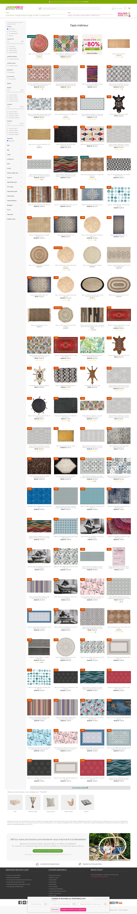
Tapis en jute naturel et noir (39, 325)
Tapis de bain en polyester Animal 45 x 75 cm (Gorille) (65, 627)
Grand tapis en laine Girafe (92, 385)
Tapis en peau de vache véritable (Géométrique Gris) (118, 446)
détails (55, 900)
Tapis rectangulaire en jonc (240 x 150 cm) (118, 627)
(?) (42, 904)
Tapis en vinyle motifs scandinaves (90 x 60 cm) (92, 507)
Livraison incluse (12, 65)
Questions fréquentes (13, 877)
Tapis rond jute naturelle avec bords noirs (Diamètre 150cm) (92, 295)
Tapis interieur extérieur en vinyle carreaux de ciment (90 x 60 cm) (119, 84)
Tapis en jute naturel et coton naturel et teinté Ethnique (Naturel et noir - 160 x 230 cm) (92, 326)
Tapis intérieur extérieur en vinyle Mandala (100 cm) (66, 657)
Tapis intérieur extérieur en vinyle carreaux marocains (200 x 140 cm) (118, 145)
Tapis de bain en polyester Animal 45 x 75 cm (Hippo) (65, 597)
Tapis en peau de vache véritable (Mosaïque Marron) (39, 476)
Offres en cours (54, 877)
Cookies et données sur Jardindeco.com (68, 898)
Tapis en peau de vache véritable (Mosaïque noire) (65, 145)
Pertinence (12, 29)
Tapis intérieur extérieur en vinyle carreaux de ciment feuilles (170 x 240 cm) (118, 598)
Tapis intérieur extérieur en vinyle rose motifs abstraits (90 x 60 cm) (92, 597)
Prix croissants (13, 31)
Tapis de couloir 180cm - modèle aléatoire (39, 657)
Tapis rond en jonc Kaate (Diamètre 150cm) (92, 235)
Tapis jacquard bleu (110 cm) (118, 235)
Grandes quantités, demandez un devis (18, 884)
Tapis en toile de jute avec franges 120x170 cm (39, 235)
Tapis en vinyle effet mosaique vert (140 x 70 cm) (92, 657)
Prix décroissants (13, 33)
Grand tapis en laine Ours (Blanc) (39, 385)
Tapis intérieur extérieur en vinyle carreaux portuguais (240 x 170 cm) (65, 507)
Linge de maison (11, 24)
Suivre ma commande (13, 875)
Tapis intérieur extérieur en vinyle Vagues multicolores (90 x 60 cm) (65, 175)
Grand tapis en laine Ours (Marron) (118, 355)
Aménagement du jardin (21, 15)
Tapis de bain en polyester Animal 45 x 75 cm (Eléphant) (39, 567)
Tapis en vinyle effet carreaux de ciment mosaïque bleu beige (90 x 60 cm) (119, 476)
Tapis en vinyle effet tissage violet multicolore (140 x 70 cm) (39, 597)
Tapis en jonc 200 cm (118, 54)
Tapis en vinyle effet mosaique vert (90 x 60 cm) (66, 567)
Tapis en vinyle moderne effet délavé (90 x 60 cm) (119, 718)
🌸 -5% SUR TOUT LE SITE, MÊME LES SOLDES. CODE (68, 2)
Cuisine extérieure (10, 15)
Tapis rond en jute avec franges (92, 265)
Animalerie (36, 15)
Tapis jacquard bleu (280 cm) (39, 295)
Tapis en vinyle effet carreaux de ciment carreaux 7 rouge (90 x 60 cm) (39, 84)
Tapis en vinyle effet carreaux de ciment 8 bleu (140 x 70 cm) (39, 627)
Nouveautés (52, 884)
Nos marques (53, 886)
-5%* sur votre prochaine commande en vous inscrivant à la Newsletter (48, 839)
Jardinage (30, 15)
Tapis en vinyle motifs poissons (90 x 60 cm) (39, 507)
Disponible (10, 141)
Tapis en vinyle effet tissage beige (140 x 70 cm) (66, 778)
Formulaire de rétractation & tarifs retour (19, 880)
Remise (11, 35)
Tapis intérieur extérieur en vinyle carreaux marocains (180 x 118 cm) (118, 416)
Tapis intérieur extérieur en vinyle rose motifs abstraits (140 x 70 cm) (65, 748)
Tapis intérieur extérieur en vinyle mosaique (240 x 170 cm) (39, 356)
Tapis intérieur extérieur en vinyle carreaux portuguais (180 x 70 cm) (92, 567)
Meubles (70, 15)
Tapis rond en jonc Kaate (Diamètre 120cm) (65, 265)
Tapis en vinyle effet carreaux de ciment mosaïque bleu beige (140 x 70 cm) (39, 114)
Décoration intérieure (86, 15)
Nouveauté (11, 72)
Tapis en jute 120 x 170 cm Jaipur (66, 446)
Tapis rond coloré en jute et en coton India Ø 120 (39, 54)
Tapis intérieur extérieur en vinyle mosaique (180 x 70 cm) (92, 416)
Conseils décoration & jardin (57, 891)
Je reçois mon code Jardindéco (48, 851)
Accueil (9, 22)
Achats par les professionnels (15, 882)
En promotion (11, 79)
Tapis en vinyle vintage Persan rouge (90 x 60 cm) (66, 356)
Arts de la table (76, 15)
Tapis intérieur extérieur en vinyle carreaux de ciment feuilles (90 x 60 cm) (92, 476)
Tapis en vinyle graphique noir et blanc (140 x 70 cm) (118, 175)
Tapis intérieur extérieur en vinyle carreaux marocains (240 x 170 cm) (39, 446)
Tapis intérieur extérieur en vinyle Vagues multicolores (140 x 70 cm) (39, 537)
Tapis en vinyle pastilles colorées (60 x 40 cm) (118, 205)
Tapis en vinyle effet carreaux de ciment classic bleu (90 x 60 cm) (119, 748)
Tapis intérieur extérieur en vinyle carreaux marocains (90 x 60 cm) (66, 84)
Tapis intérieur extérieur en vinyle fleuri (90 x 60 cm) (92, 718)
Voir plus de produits (80, 788)
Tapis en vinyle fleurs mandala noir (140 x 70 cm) (66, 688)
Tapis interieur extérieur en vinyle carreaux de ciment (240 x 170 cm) (92, 627)
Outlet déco (52, 882)
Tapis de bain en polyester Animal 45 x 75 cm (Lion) (92, 537)
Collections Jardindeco (56, 889)
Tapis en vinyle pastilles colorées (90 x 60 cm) (39, 688)
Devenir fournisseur (55, 893)
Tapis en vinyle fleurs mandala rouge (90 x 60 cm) (92, 778)
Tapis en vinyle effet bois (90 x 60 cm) (39, 205)
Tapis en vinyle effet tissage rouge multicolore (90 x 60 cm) (39, 718)
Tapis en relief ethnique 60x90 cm (65, 385)
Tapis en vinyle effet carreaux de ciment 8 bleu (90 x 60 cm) (92, 748)
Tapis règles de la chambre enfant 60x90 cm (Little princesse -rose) (118, 567)
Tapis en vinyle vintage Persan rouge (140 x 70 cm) (119, 325)
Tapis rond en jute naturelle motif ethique (65, 325)
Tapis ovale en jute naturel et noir (119, 295)
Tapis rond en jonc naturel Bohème (39, 265)
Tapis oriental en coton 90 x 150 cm (92, 205)
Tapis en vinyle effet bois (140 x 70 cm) (65, 205)
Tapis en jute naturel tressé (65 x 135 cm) (39, 145)
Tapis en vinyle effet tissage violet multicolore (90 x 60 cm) (66, 718)
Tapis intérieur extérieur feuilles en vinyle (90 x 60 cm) (92, 356)
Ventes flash (52, 880)
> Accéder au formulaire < (99, 876)
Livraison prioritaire (13, 59)
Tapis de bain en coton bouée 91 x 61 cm (92, 144)
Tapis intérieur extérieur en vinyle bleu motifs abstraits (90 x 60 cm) (39, 748)
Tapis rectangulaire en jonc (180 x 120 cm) (65, 114)
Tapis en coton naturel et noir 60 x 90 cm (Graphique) (119, 265)
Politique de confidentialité (15, 886)
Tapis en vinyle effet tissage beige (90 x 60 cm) (118, 657)
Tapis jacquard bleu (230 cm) (65, 235)
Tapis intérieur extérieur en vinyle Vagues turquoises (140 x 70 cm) (92, 688)
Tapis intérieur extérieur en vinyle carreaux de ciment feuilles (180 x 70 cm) (39, 176)
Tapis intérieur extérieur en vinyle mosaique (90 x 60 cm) (66, 54)
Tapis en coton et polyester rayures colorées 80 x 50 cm (92, 84)
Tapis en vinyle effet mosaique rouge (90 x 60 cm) (119, 537)
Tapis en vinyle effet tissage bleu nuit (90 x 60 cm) (119, 507)
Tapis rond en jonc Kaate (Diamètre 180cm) (65, 295)
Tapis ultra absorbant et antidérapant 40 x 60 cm (65, 416)
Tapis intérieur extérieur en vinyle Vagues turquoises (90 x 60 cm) (119, 778)
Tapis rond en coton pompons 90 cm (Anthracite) (39, 416)
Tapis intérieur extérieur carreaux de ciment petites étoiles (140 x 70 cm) (92, 114)
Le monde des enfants (44, 15)
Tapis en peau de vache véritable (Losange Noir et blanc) (65, 476)
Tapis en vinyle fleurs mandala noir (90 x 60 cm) (39, 778)
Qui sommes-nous (54, 875)
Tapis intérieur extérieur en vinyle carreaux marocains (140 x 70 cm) (92, 446)
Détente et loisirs (95, 15)
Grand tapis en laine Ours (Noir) (118, 114)
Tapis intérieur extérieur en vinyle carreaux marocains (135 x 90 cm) (119, 386)
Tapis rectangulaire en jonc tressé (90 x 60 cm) (92, 175)
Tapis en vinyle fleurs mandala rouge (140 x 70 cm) (119, 688)
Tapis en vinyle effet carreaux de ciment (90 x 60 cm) (66, 537)
